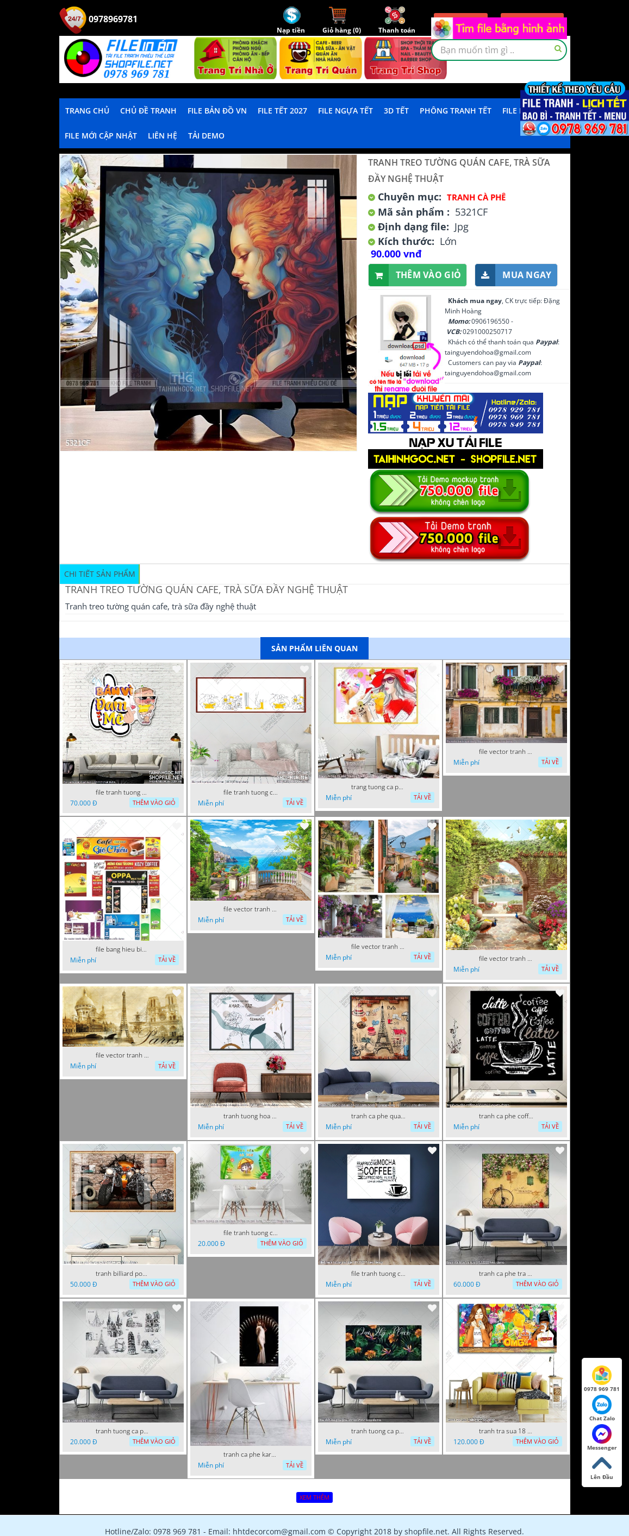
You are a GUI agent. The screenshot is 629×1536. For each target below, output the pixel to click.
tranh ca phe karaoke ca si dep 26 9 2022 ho (250, 1454)
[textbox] (499, 50)
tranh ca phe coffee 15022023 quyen (506, 1116)
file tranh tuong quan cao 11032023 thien (123, 792)
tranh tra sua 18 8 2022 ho (506, 1431)
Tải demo (206, 135)
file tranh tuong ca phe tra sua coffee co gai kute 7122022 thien (250, 1233)
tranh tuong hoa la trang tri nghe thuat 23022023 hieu (250, 1116)
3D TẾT (396, 110)
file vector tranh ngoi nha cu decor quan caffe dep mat (506, 752)
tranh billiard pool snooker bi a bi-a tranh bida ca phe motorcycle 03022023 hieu (123, 1273)
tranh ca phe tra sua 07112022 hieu (506, 1273)
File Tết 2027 (282, 110)
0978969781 (98, 19)
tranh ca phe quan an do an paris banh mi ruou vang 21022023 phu (378, 1116)
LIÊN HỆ (162, 135)
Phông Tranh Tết (455, 110)
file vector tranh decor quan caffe (250, 909)
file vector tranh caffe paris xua (123, 1055)
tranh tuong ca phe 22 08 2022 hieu (378, 1431)
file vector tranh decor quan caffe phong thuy (378, 946)
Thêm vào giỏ (415, 275)
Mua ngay (513, 275)
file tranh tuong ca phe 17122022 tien (378, 1273)
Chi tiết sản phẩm (99, 574)
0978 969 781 (602, 1379)
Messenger (602, 1437)
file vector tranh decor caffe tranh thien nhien (506, 958)
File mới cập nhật (101, 135)
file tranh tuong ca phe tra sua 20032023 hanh (250, 792)
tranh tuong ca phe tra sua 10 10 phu (123, 1431)
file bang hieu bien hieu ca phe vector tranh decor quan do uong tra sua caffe (123, 949)
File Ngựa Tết (345, 110)
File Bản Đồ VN (217, 110)
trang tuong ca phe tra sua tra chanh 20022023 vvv (378, 787)
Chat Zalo (602, 1408)
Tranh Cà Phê (476, 197)
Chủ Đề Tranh (148, 110)
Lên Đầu (601, 1467)
